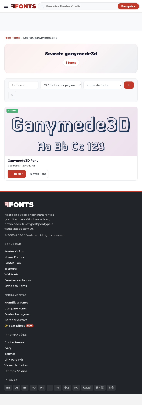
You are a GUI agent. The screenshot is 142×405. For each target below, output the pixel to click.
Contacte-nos (14, 342)
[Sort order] (102, 85)
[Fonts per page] (61, 85)
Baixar (17, 174)
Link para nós (13, 359)
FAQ (7, 348)
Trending (11, 268)
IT (49, 387)
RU (76, 387)
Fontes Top (12, 263)
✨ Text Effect (18, 325)
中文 (67, 387)
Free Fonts (12, 37)
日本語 (100, 387)
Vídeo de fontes (16, 365)
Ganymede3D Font (23, 160)
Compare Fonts (15, 308)
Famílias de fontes (17, 280)
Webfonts (11, 274)
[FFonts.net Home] (23, 6)
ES (25, 387)
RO (33, 387)
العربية (87, 387)
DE (16, 387)
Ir (129, 85)
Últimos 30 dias (15, 371)
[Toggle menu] (5, 6)
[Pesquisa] (89, 6)
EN (8, 387)
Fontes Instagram (17, 314)
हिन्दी (111, 387)
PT (58, 387)
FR (42, 387)
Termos (10, 354)
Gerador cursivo (15, 320)
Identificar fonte (16, 302)
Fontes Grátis (14, 251)
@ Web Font (38, 174)
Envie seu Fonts (15, 286)
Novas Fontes (14, 257)
